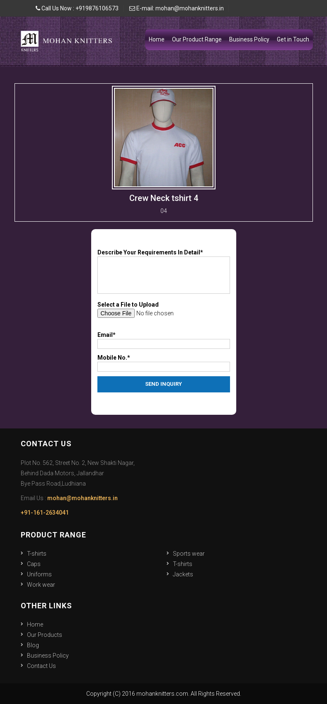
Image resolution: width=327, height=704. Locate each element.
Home (157, 39)
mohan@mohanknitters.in (82, 498)
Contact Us (41, 666)
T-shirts (36, 553)
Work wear (41, 584)
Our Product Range (197, 39)
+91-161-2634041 (45, 512)
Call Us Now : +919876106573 (77, 8)
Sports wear (189, 553)
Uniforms (39, 574)
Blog (33, 645)
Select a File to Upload (128, 304)
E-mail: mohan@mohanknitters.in (176, 8)
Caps (34, 564)
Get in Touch (293, 39)
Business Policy (249, 39)
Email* (106, 334)
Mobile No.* (113, 357)
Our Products (44, 634)
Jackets (183, 574)
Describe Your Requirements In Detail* (150, 252)
